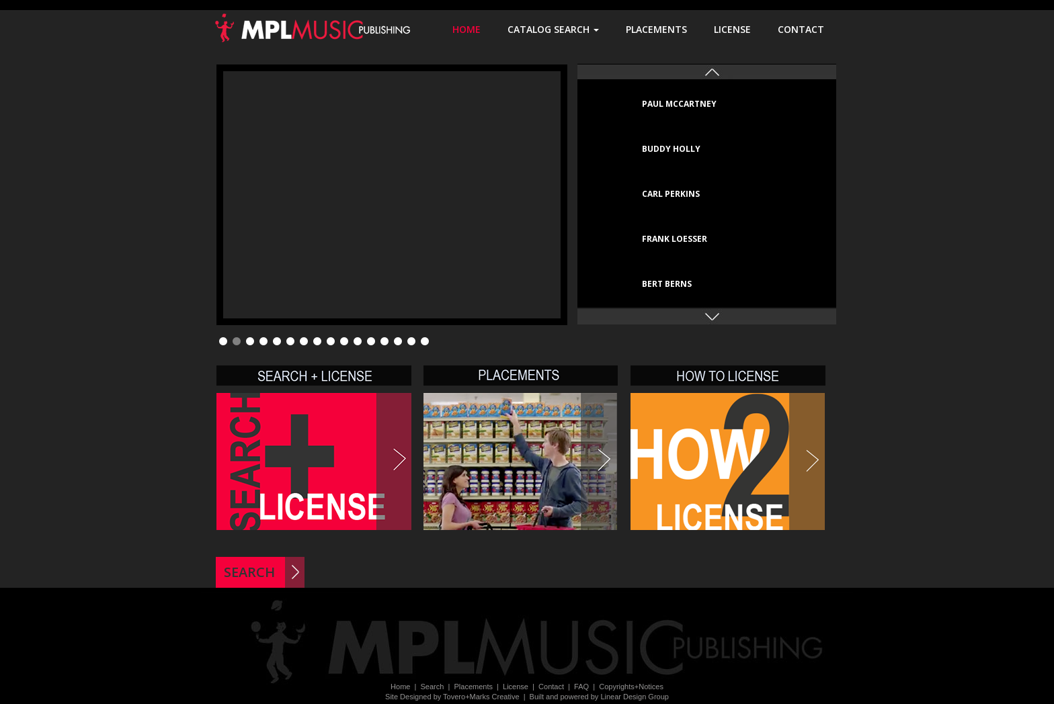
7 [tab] (304, 342)
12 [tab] (371, 342)
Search (432, 687)
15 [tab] (411, 342)
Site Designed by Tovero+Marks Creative (452, 697)
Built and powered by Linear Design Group (599, 697)
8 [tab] (317, 342)
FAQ (581, 687)
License (515, 687)
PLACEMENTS (663, 29)
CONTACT (808, 29)
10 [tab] (344, 342)
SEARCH (249, 572)
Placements (473, 687)
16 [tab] (425, 342)
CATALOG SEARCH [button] (560, 29)
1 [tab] (223, 342)
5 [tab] (277, 342)
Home (400, 687)
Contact (551, 687)
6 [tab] (290, 342)
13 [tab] (384, 342)
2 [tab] (236, 342)
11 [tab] (357, 342)
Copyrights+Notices (631, 687)
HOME (473, 29)
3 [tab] (250, 342)
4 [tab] (263, 342)
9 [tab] (330, 342)
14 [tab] (398, 342)
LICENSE (739, 29)
